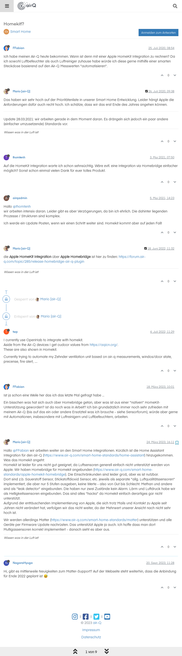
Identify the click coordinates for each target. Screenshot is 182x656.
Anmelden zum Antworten (158, 32)
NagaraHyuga (23, 563)
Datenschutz (91, 636)
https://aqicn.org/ (103, 344)
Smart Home (20, 31)
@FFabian (21, 450)
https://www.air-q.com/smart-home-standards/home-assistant (94, 455)
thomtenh (19, 157)
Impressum (91, 629)
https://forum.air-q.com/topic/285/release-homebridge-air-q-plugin (75, 259)
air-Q (97, 622)
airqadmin (20, 198)
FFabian (18, 48)
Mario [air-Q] (21, 91)
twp (15, 332)
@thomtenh (22, 206)
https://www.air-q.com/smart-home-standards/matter (94, 519)
